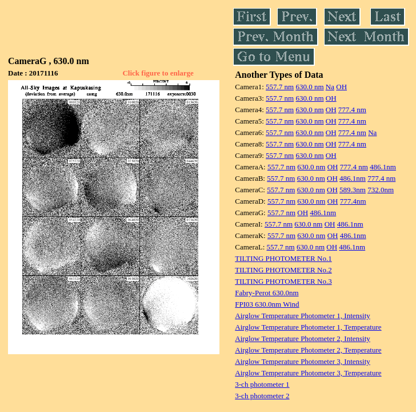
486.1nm (383, 167)
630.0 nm (309, 86)
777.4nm (353, 201)
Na (330, 86)
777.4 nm (352, 109)
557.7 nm (280, 86)
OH (341, 86)
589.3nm (352, 189)
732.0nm (380, 189)
